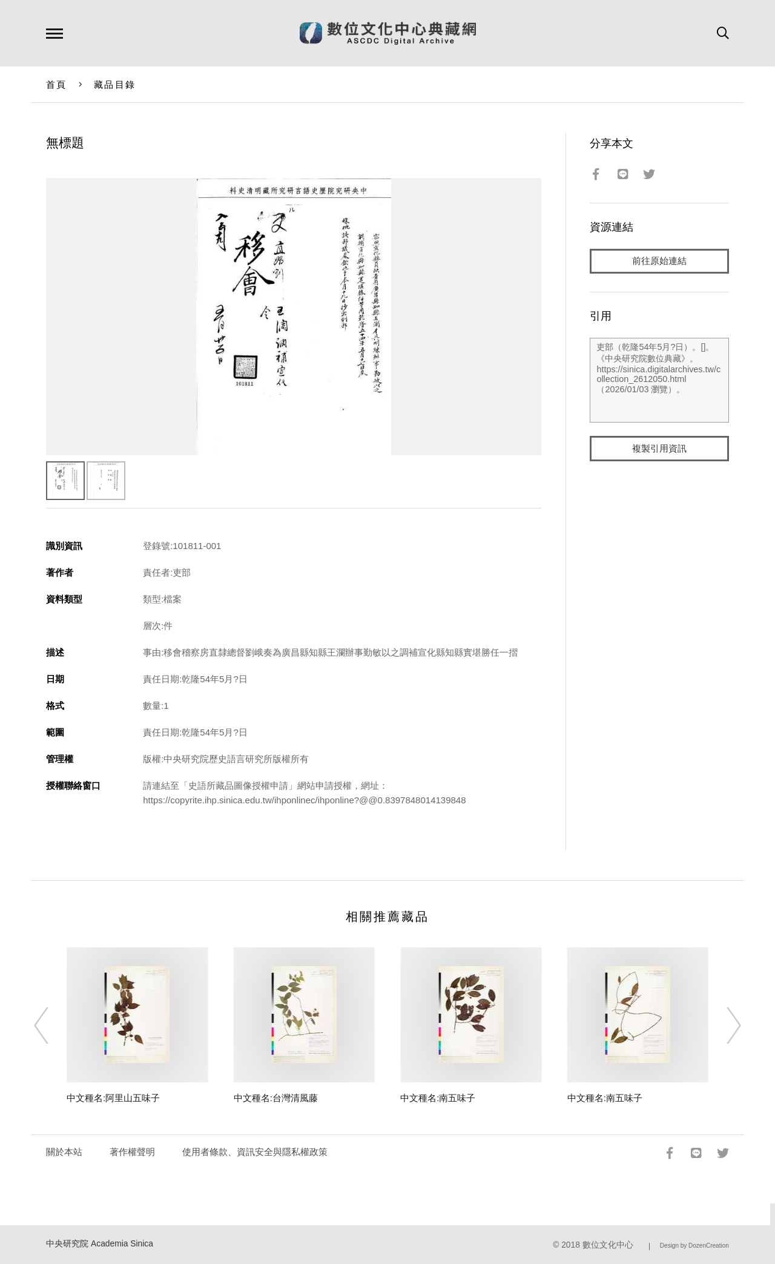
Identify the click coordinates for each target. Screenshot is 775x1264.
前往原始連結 (659, 261)
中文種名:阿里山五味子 (113, 1098)
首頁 (56, 84)
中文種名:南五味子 (437, 1098)
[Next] (723, 1025)
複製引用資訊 (659, 449)
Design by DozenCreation (694, 1245)
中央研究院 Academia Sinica (99, 1243)
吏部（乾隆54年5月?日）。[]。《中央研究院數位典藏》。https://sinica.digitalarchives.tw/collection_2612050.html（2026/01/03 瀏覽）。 (659, 380)
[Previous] (52, 1025)
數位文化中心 (607, 1244)
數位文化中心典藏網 (388, 33)
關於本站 (64, 1152)
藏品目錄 (115, 84)
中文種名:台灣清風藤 (276, 1098)
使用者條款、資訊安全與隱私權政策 (255, 1152)
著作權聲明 (132, 1152)
